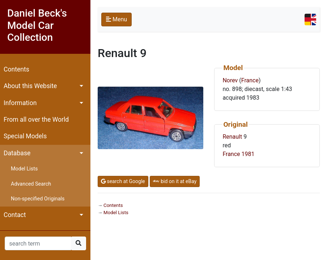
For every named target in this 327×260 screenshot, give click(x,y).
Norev (230, 80)
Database (17, 153)
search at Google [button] (123, 181)
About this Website (30, 86)
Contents (16, 69)
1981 (248, 154)
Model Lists (24, 169)
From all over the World (36, 119)
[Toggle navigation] (310, 19)
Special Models (25, 136)
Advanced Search (31, 184)
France (250, 80)
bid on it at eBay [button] (175, 181)
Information (20, 103)
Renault (232, 136)
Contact (15, 214)
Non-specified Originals (37, 199)
